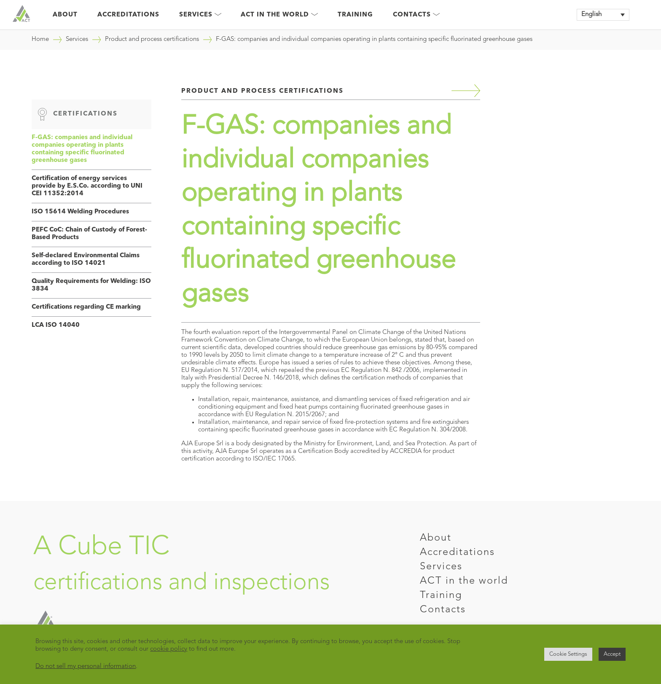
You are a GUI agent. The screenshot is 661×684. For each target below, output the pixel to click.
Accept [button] (612, 654)
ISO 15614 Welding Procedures (80, 212)
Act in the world (279, 15)
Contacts (416, 15)
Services (200, 15)
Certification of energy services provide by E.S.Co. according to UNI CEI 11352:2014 (87, 186)
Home (40, 39)
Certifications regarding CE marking (86, 307)
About (65, 15)
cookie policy (168, 649)
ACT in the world (464, 581)
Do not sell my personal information (85, 666)
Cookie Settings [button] (568, 654)
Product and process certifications (152, 39)
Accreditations (128, 15)
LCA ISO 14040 (56, 325)
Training (355, 15)
